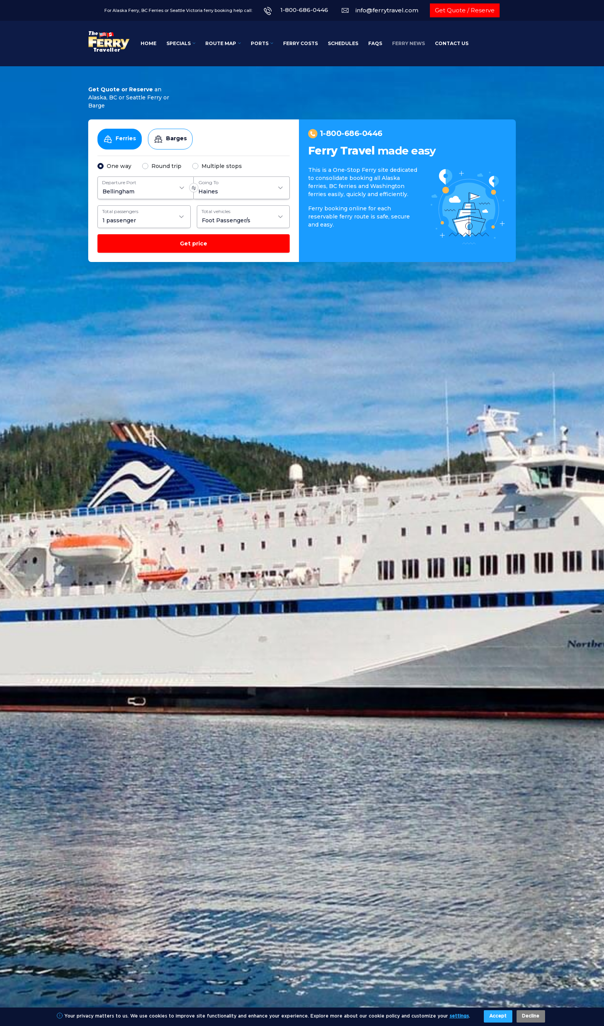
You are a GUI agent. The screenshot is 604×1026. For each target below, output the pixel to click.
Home (148, 43)
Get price (193, 243)
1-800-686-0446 (304, 9)
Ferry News (408, 43)
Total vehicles (215, 211)
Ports (259, 43)
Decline (530, 1016)
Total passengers (120, 211)
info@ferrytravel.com (387, 10)
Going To (208, 182)
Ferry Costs (300, 43)
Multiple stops (221, 166)
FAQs (375, 43)
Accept (498, 1016)
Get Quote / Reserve (465, 10)
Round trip (166, 166)
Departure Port (119, 182)
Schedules (343, 43)
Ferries (119, 139)
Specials (178, 43)
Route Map (220, 43)
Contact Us (451, 43)
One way (119, 166)
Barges (170, 139)
